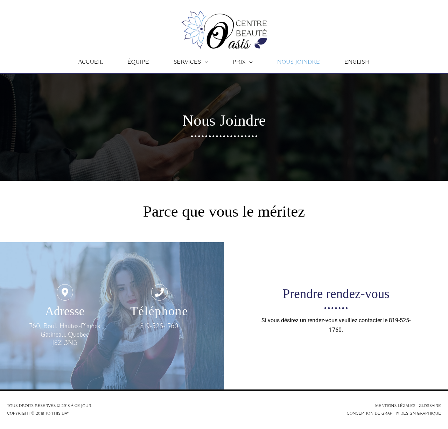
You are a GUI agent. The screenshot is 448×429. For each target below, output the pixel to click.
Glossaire (430, 405)
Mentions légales (395, 405)
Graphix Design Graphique (411, 413)
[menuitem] (357, 62)
